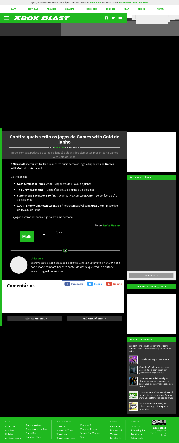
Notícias (33, 8)
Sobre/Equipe (138, 430)
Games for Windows (91, 433)
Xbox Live (62, 434)
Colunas (69, 8)
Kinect (83, 437)
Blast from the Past (37, 429)
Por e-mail (116, 430)
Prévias (9, 434)
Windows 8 (85, 425)
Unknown (37, 258)
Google (114, 284)
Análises (51, 8)
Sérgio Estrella (155, 433)
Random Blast (34, 437)
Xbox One (91, 8)
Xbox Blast (159, 427)
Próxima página (93, 318)
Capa (13, 8)
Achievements (13, 438)
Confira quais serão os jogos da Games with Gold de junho (64, 139)
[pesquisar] (153, 19)
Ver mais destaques (150, 286)
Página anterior (36, 318)
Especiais (10, 426)
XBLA (126, 8)
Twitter (114, 434)
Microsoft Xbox (65, 430)
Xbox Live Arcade (66, 438)
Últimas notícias (140, 177)
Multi (26, 236)
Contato (135, 426)
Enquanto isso (34, 425)
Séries (141, 8)
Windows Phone (88, 429)
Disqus (94, 284)
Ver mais (151, 275)
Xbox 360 (110, 8)
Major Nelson (111, 225)
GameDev (31, 433)
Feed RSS (115, 426)
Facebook (73, 284)
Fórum (161, 8)
